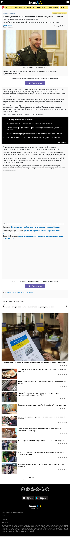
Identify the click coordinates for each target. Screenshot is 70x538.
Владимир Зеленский (25, 292)
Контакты (5, 522)
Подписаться (35, 83)
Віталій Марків (12, 292)
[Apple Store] (28, 498)
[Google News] (37, 489)
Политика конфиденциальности (12, 512)
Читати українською (59, 13)
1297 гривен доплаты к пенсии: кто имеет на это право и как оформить (33, 137)
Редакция (5, 519)
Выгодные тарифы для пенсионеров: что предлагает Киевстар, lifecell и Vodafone (34, 129)
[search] (2, 2)
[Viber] (33, 489)
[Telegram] (28, 489)
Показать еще (61, 142)
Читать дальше (35, 478)
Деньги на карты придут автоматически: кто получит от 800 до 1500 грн (34, 134)
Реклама (4, 516)
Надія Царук (7, 25)
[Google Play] (41, 498)
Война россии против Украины (18, 7)
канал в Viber (31, 224)
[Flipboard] (42, 489)
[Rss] (23, 489)
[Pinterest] (47, 489)
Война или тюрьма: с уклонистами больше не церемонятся (29, 124)
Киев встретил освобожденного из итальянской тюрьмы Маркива (35, 227)
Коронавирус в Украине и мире (45, 7)
